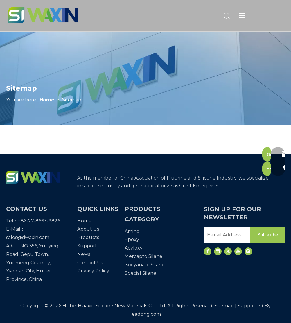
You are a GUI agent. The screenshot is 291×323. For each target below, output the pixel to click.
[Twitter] (228, 251)
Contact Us (90, 262)
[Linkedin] (218, 251)
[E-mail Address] (226, 235)
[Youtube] (238, 251)
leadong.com (145, 314)
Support (87, 246)
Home (84, 221)
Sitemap (224, 305)
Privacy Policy (93, 271)
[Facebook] (207, 251)
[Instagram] (248, 251)
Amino (132, 231)
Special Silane (140, 273)
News (83, 254)
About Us (88, 229)
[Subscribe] (267, 235)
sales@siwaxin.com (27, 237)
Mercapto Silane (143, 256)
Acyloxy (134, 248)
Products (88, 237)
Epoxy (132, 239)
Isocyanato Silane (145, 265)
